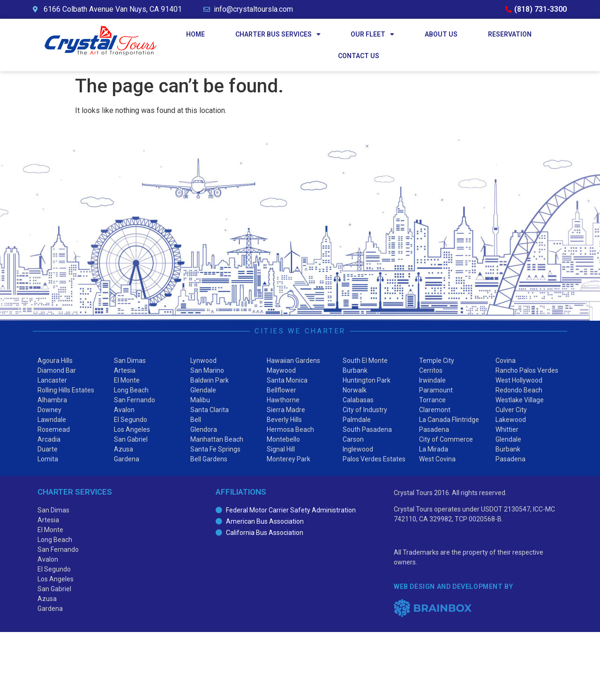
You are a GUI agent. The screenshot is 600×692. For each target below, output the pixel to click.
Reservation (510, 34)
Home (195, 34)
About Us (441, 34)
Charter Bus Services (278, 34)
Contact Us (358, 56)
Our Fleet (372, 34)
